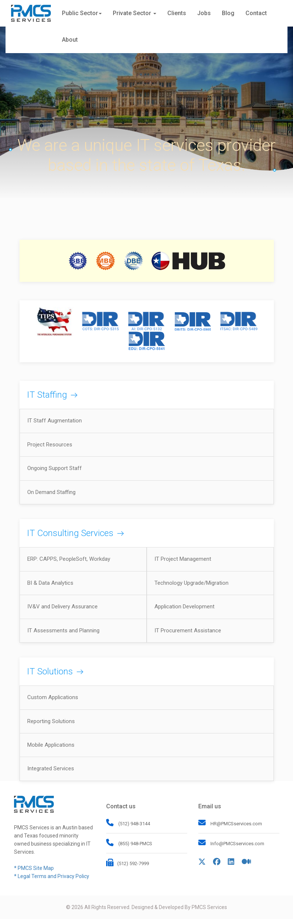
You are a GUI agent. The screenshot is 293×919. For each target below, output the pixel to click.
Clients (176, 13)
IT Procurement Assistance (187, 630)
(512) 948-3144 (133, 823)
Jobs (204, 13)
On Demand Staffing (51, 492)
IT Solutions (50, 671)
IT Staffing (47, 395)
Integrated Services (50, 768)
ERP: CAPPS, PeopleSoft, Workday (68, 559)
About (70, 39)
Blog (228, 13)
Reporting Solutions (51, 721)
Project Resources (49, 444)
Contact (256, 13)
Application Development (184, 606)
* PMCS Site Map (34, 868)
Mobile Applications (50, 745)
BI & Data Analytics (50, 583)
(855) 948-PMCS (134, 843)
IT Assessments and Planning (63, 630)
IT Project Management (182, 559)
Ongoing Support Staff (54, 468)
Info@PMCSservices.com (237, 843)
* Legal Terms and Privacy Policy (51, 876)
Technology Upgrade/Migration (191, 583)
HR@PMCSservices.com (236, 823)
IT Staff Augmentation (54, 420)
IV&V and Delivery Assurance (62, 606)
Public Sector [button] (82, 13)
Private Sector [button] (134, 13)
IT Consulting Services (70, 533)
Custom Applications (52, 697)
